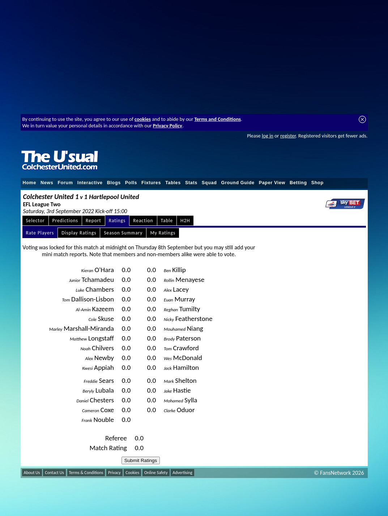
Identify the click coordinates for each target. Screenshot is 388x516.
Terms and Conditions (217, 119)
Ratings (117, 220)
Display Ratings (78, 233)
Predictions (65, 220)
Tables (173, 182)
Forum (65, 182)
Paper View (272, 182)
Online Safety (156, 472)
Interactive (90, 182)
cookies (143, 119)
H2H (185, 220)
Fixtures (151, 182)
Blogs (114, 182)
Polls (131, 182)
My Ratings (162, 233)
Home (30, 182)
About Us (32, 472)
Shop (317, 182)
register (288, 135)
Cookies (132, 472)
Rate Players (40, 233)
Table (167, 220)
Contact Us (54, 472)
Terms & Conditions (86, 472)
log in (267, 135)
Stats (191, 182)
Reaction (143, 220)
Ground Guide (237, 182)
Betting (298, 182)
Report (93, 220)
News (46, 182)
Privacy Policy (167, 125)
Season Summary (123, 233)
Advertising (182, 472)
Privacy (114, 472)
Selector (35, 220)
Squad (209, 182)
